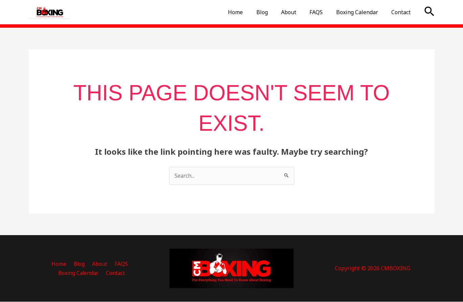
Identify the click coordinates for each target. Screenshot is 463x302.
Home (249, 12)
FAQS (322, 12)
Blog (273, 12)
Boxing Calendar (361, 12)
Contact (402, 12)
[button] (429, 12)
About (297, 12)
